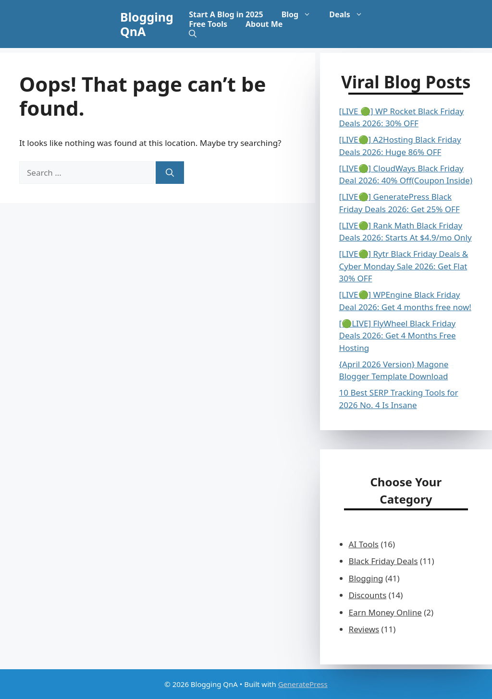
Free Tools (208, 24)
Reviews (364, 629)
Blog (301, 14)
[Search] (170, 172)
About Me (264, 24)
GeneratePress (303, 684)
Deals (350, 14)
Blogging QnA (146, 24)
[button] (193, 33)
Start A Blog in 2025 (226, 14)
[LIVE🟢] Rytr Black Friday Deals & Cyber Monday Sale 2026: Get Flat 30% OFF (403, 266)
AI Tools (364, 544)
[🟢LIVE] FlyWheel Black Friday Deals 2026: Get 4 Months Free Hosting (397, 335)
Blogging (366, 578)
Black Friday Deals (383, 560)
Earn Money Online (385, 612)
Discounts (368, 595)
